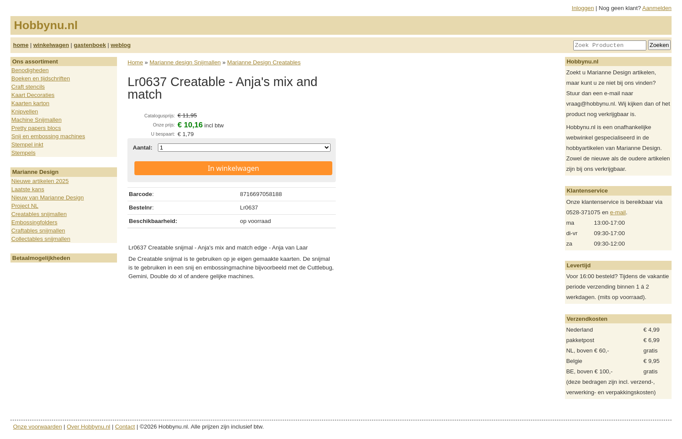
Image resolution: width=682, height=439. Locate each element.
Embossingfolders (34, 222)
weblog (120, 45)
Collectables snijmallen (40, 239)
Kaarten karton (30, 103)
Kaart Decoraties (32, 95)
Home (135, 62)
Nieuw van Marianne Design (47, 197)
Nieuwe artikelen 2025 (40, 181)
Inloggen (583, 8)
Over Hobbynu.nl (88, 426)
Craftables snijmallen (38, 230)
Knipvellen (24, 111)
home (21, 45)
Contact (125, 426)
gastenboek (90, 45)
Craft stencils (28, 86)
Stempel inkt (27, 144)
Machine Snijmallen (36, 119)
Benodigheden (30, 70)
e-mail (617, 212)
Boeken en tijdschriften (40, 78)
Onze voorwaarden (37, 426)
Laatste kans (27, 189)
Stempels (23, 153)
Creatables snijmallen (39, 214)
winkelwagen (51, 45)
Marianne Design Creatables (264, 62)
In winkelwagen (233, 168)
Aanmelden (657, 8)
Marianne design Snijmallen (185, 62)
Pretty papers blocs (36, 128)
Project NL (24, 206)
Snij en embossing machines (48, 136)
